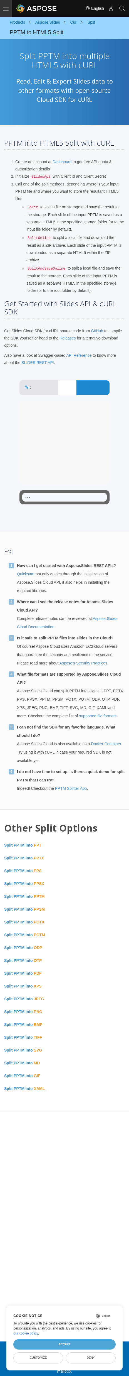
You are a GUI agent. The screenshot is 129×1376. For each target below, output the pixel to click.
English (94, 8)
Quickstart (25, 574)
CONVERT (93, 387)
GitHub (97, 331)
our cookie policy (25, 1333)
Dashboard (62, 162)
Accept (64, 1344)
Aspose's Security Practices (83, 663)
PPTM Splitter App (71, 788)
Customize (38, 1357)
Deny (91, 1357)
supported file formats (97, 716)
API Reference (78, 355)
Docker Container (106, 744)
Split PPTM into (22, 845)
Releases (67, 338)
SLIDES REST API (37, 362)
